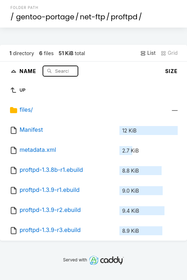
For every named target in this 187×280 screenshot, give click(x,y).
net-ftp (92, 17)
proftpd (124, 17)
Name (28, 71)
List (148, 53)
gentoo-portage (45, 17)
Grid (169, 53)
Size (171, 71)
